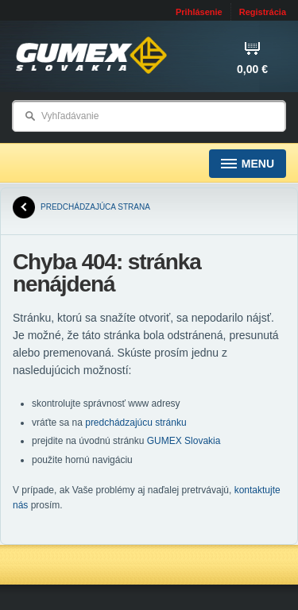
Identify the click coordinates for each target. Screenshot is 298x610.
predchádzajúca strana (81, 207)
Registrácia (262, 12)
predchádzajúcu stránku (135, 422)
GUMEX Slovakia (184, 440)
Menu (247, 164)
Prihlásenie (199, 12)
